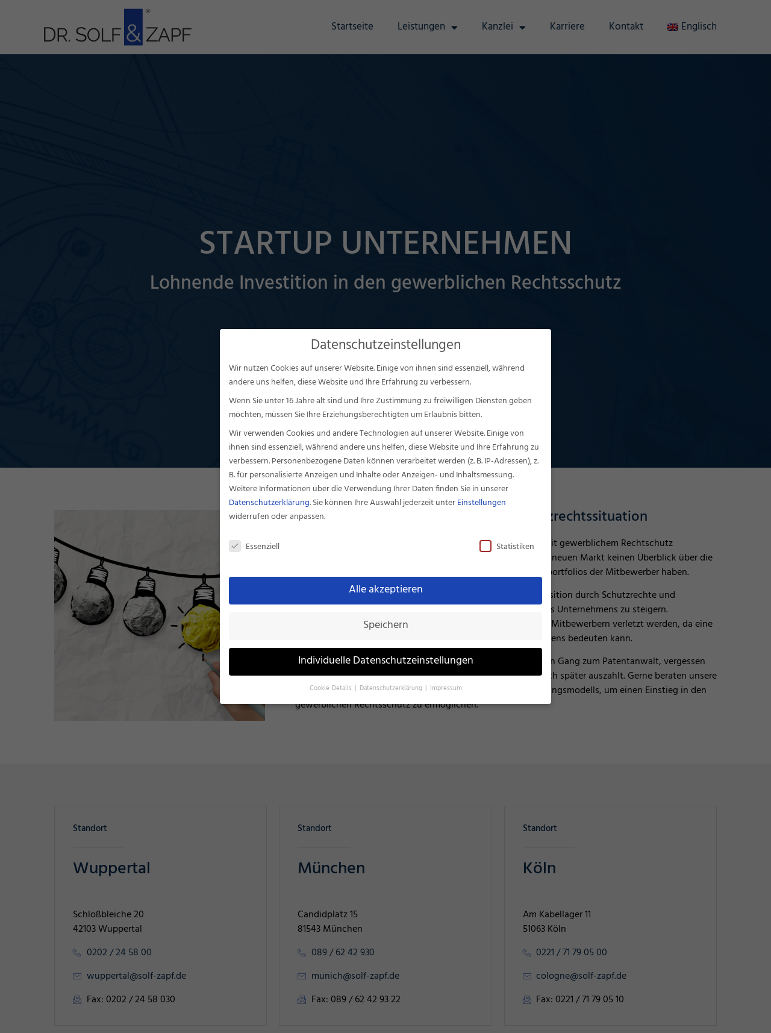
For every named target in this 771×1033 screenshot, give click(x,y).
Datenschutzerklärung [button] (392, 688)
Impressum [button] (446, 688)
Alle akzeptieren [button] (386, 590)
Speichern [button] (385, 625)
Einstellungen (481, 503)
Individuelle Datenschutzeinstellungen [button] (385, 661)
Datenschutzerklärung (269, 503)
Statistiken (506, 547)
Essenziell (254, 547)
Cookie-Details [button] (332, 688)
